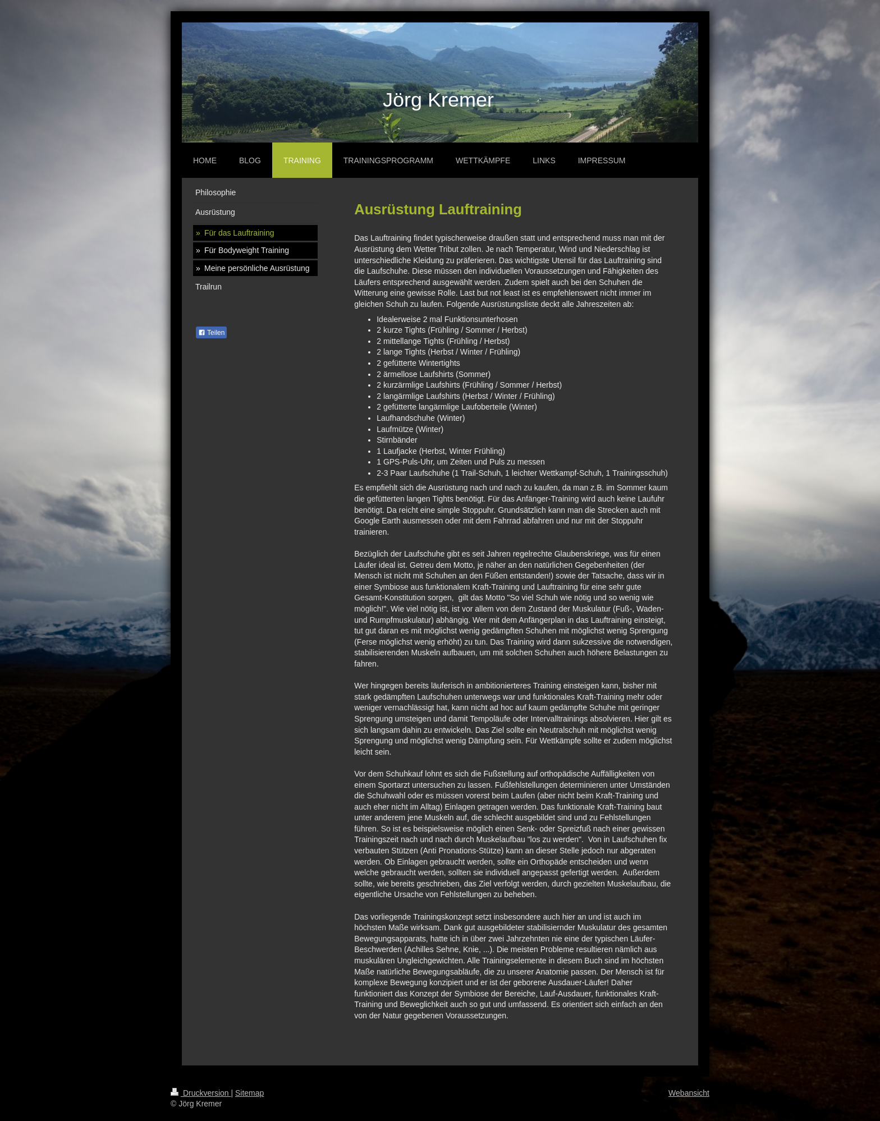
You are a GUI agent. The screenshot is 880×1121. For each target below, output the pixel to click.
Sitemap (249, 1092)
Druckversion (201, 1092)
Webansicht (688, 1092)
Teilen (211, 333)
